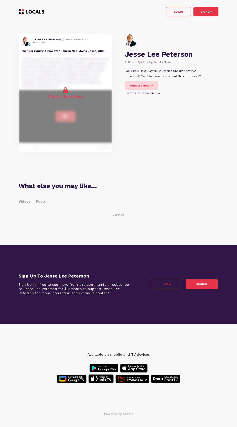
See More (118, 215)
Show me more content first (143, 93)
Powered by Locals (118, 414)
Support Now (141, 86)
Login (167, 12)
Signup (202, 12)
